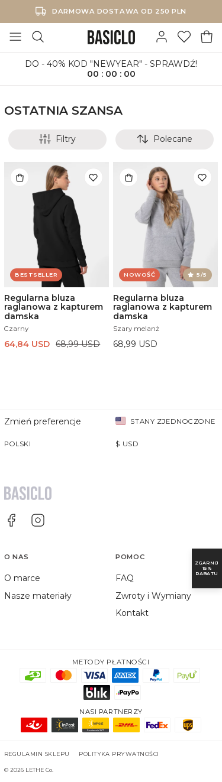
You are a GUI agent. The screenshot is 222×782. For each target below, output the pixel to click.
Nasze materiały (38, 595)
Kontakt (132, 613)
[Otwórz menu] (15, 37)
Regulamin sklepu (37, 754)
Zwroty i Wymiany (153, 595)
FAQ (124, 578)
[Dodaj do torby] (19, 177)
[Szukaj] (38, 37)
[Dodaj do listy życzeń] (93, 177)
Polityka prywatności (119, 754)
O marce (22, 578)
